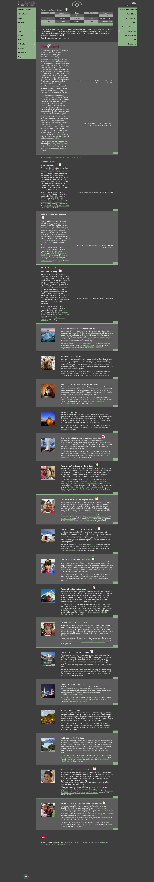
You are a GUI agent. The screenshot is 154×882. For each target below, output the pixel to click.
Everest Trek (90, 606)
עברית (134, 3)
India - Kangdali (77, 16)
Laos (48, 18)
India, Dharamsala (61, 312)
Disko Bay (89, 346)
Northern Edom (66, 483)
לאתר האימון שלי (130, 5)
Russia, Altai (103, 757)
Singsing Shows (46, 200)
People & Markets (91, 427)
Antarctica (62, 13)
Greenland (48, 16)
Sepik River (62, 200)
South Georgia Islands (49, 255)
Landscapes (65, 429)
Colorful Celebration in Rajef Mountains (88, 489)
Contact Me (132, 44)
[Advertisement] (77, 865)
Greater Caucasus (91, 725)
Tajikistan (77, 21)
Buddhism (102, 427)
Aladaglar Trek (73, 699)
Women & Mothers (106, 21)
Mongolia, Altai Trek (75, 757)
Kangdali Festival (91, 517)
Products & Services (129, 27)
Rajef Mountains (83, 483)
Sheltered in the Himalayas (74, 610)
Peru (48, 21)
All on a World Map (24, 14)
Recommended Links (129, 18)
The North (89, 576)
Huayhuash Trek (74, 672)
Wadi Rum (96, 483)
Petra (75, 483)
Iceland (62, 16)
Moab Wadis (102, 481)
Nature (87, 373)
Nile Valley (89, 399)
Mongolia (62, 18)
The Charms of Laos (90, 578)
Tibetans (62, 21)
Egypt (77, 13)
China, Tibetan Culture (61, 314)
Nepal (91, 18)
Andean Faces (85, 672)
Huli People (59, 198)
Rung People (102, 517)
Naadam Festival (99, 547)
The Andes (97, 672)
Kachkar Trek (84, 699)
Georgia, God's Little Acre (102, 727)
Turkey (91, 21)
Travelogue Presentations (128, 10)
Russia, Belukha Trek (90, 757)
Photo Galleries (82, 842)
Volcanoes (94, 373)
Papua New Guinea (106, 18)
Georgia (105, 13)
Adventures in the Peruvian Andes (93, 642)
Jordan (91, 16)
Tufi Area (58, 202)
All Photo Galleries (24, 10)
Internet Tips (65, 844)
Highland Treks (46, 202)
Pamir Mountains (74, 640)
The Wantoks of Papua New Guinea (56, 206)
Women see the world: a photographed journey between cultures (87, 792)
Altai (48, 13)
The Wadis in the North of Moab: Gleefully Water (84, 487)
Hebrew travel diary (94, 348)
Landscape (89, 547)
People (55, 200)
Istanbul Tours (82, 701)
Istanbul (95, 699)
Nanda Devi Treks (67, 519)
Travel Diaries (131, 14)
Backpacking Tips (51, 844)
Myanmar (77, 18)
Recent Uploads (130, 35)
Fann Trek (87, 640)
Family (91, 13)
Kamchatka (105, 16)
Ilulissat (98, 346)
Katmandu (81, 606)
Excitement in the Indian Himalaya (77, 521)
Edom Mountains (91, 481)
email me (66, 38)
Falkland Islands (61, 253)
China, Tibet (45, 314)
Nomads (64, 548)
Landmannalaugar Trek (102, 453)
